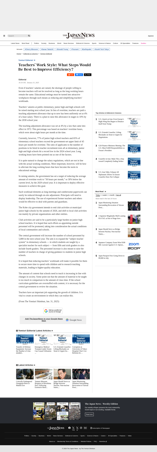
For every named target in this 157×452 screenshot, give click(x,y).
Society (43, 43)
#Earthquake (86, 49)
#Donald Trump (62, 49)
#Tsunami (75, 49)
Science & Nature (105, 43)
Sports (94, 43)
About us (52, 441)
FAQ (95, 441)
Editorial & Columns (83, 43)
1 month (111, 195)
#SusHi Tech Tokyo (101, 49)
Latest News (15, 43)
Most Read (25, 43)
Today (98, 195)
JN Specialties (125, 43)
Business (52, 43)
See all (118, 195)
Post (71, 74)
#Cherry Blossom (31, 49)
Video (130, 436)
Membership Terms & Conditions (67, 441)
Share (80, 74)
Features (135, 43)
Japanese (151, 36)
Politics (36, 43)
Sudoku (143, 43)
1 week (104, 195)
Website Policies (86, 441)
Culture (115, 43)
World (59, 43)
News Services (69, 43)
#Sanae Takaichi (47, 49)
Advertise (103, 441)
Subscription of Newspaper (100, 428)
